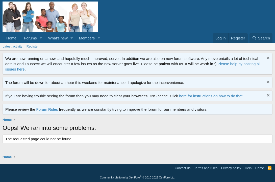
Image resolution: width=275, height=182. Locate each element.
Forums (30, 38)
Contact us (182, 168)
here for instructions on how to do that (210, 96)
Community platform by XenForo (137, 177)
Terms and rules (205, 168)
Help (248, 168)
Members (87, 38)
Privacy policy (231, 168)
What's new (58, 38)
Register (33, 46)
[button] (40, 38)
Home (11, 38)
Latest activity (12, 46)
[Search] (260, 38)
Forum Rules (47, 109)
